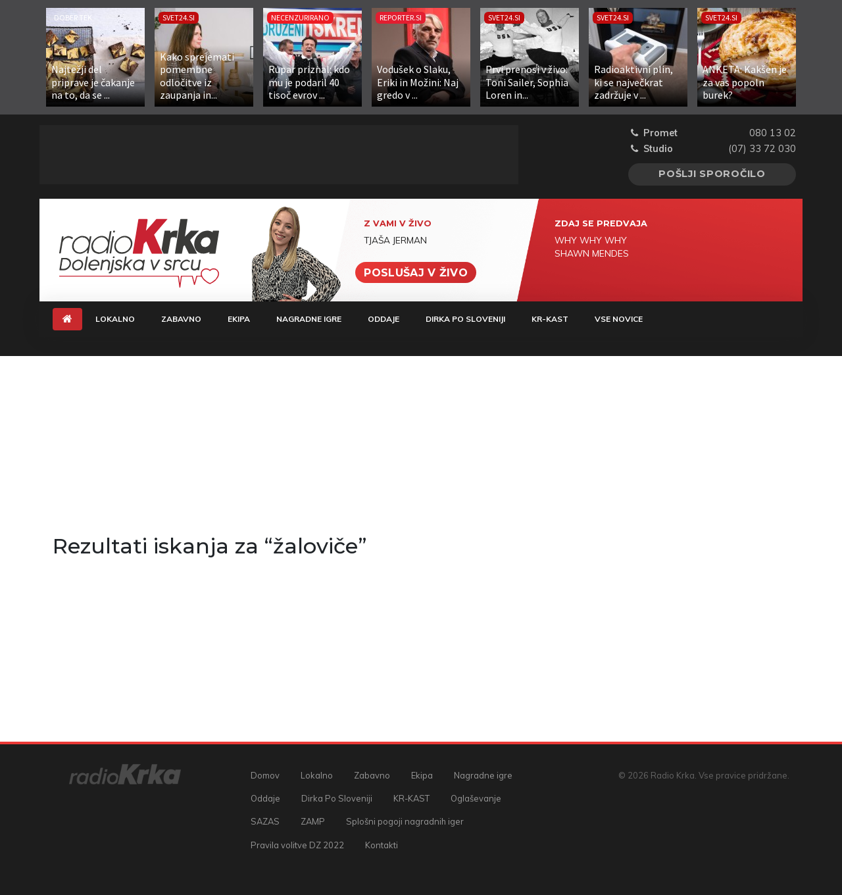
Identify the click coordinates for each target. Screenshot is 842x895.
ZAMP (313, 821)
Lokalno (115, 319)
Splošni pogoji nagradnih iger (405, 821)
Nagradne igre (308, 319)
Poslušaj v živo (416, 272)
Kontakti (381, 845)
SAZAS (265, 821)
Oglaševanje (476, 798)
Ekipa (239, 319)
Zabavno (181, 319)
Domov (265, 775)
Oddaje (383, 319)
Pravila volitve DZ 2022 (297, 845)
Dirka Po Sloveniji (465, 319)
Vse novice (619, 319)
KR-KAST (550, 319)
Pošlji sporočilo (712, 174)
